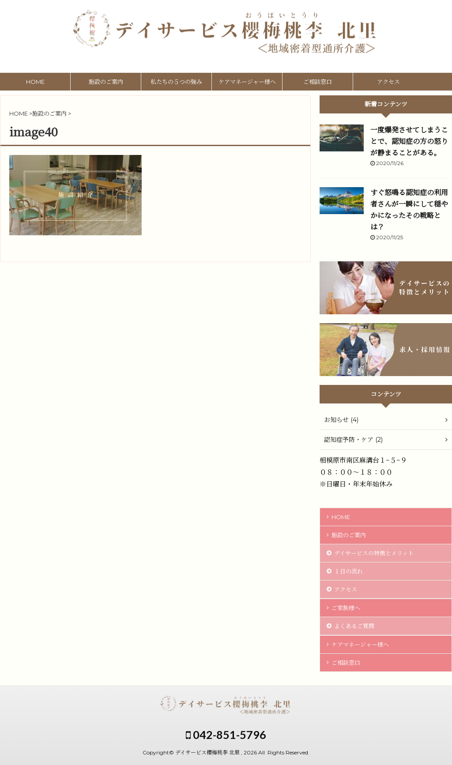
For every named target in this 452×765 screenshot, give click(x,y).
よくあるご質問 (354, 625)
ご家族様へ (345, 607)
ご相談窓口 (317, 81)
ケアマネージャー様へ (247, 81)
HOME (35, 81)
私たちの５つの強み (176, 81)
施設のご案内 (106, 81)
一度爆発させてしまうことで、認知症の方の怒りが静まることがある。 (409, 141)
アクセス (388, 81)
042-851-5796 (226, 734)
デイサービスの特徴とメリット (374, 553)
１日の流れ (348, 571)
